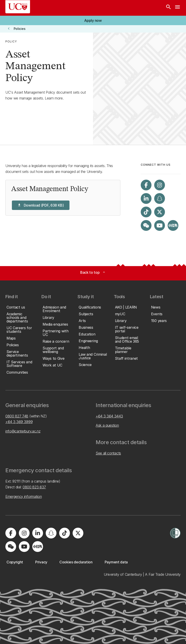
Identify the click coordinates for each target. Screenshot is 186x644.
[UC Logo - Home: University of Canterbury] (17, 6)
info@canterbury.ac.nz (22, 431)
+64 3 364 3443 (109, 416)
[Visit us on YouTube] (159, 225)
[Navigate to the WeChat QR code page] (146, 225)
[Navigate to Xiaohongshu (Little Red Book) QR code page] (173, 225)
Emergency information (23, 496)
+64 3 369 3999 (19, 421)
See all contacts (108, 453)
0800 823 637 (34, 487)
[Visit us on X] (159, 212)
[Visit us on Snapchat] (159, 198)
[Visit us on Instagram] (159, 185)
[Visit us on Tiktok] (146, 212)
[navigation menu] (177, 8)
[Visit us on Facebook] (146, 185)
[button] (93, 20)
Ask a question (107, 425)
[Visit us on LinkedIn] (146, 198)
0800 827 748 (16, 416)
